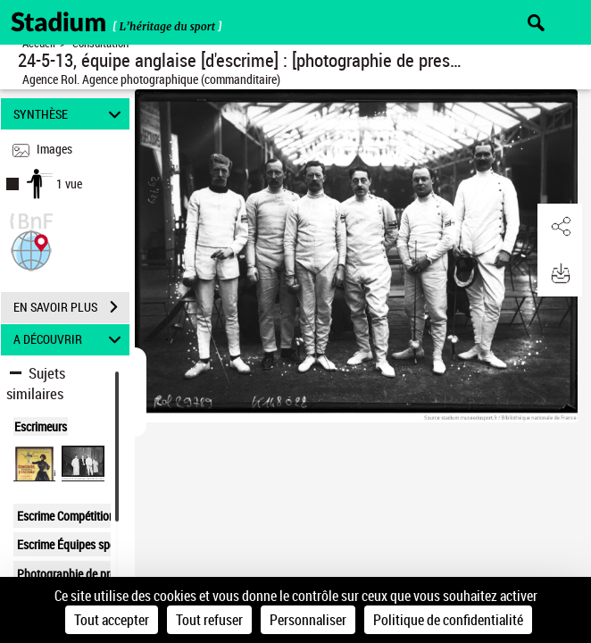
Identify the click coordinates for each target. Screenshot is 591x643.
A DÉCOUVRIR (69, 339)
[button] (31, 248)
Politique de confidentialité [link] (448, 620)
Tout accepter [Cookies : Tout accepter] (111, 620)
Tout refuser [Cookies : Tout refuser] (209, 620)
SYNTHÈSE (69, 113)
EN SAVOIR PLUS (71, 307)
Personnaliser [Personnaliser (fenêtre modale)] (308, 620)
